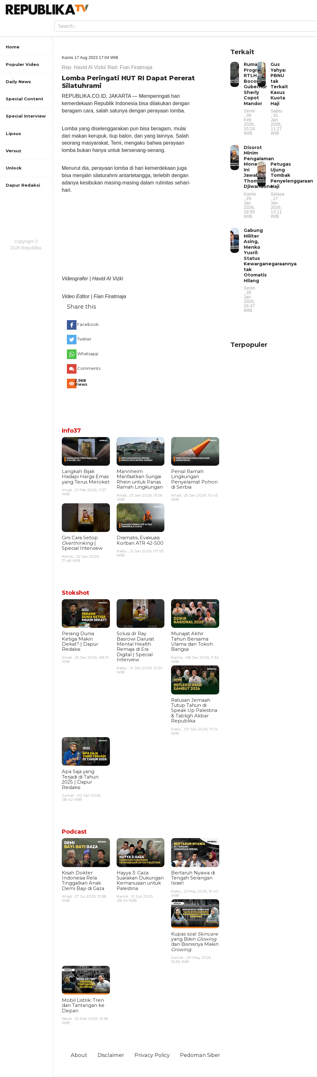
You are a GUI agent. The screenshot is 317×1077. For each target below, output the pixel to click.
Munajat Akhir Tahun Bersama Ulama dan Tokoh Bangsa (192, 641)
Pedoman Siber (200, 1055)
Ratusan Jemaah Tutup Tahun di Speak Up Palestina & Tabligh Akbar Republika (194, 710)
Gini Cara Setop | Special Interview (82, 543)
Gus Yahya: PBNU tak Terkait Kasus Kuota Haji (279, 98)
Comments (86, 368)
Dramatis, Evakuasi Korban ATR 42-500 (140, 540)
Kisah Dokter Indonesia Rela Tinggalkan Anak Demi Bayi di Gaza (83, 880)
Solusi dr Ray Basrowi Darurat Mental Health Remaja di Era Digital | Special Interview (135, 647)
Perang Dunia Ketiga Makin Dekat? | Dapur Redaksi (80, 641)
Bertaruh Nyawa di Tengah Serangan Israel (193, 878)
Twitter (84, 338)
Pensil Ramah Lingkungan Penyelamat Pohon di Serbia (194, 479)
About (79, 1055)
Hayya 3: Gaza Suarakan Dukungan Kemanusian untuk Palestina (140, 880)
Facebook (86, 324)
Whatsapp (86, 353)
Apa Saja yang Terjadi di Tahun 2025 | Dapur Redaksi (80, 779)
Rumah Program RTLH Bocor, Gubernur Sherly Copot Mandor (255, 98)
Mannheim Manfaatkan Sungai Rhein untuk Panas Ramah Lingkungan (140, 479)
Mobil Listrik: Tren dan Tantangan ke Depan (83, 1005)
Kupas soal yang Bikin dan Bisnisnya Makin (195, 941)
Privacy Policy (152, 1055)
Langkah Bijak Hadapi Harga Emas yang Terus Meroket (86, 477)
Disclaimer (110, 1055)
